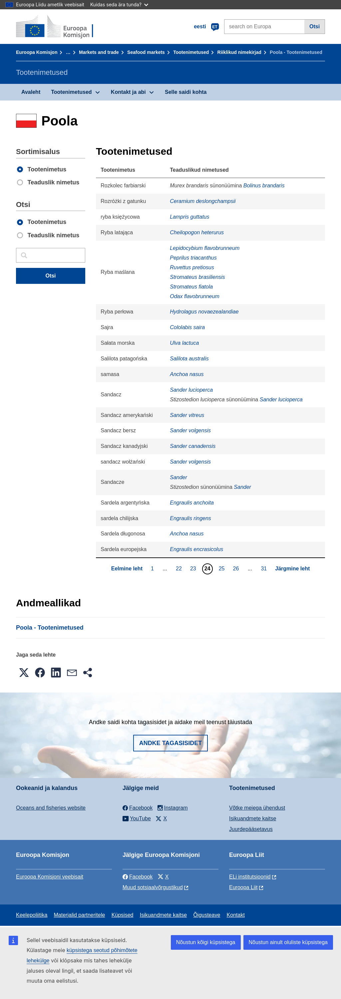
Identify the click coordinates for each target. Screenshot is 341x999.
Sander (178, 477)
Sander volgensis (190, 430)
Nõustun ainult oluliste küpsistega (288, 942)
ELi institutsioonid (250, 877)
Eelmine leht (127, 568)
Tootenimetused (191, 52)
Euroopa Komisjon (36, 52)
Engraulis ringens (190, 518)
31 (264, 568)
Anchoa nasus (186, 374)
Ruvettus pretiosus (192, 267)
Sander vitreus (187, 415)
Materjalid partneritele (79, 915)
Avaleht (30, 92)
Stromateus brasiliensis (197, 277)
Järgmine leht (292, 568)
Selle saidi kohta (185, 92)
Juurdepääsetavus (251, 829)
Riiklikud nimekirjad (239, 52)
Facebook (138, 877)
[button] (24, 672)
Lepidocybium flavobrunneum (204, 248)
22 (179, 568)
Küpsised (123, 915)
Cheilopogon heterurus (197, 232)
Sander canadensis (192, 446)
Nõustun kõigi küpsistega (205, 942)
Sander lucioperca (191, 390)
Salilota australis (189, 358)
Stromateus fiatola (191, 287)
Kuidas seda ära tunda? (119, 4)
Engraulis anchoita (192, 502)
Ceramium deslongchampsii (202, 201)
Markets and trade (99, 52)
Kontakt (236, 915)
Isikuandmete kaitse (252, 818)
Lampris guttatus (189, 217)
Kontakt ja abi (128, 92)
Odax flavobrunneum (194, 296)
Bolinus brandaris (264, 185)
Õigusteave (206, 915)
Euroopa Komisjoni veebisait (49, 877)
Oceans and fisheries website (51, 808)
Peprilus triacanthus (193, 258)
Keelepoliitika (31, 915)
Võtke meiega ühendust (257, 808)
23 (194, 568)
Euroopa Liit (243, 887)
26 (236, 568)
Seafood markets (146, 52)
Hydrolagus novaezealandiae (204, 311)
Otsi (314, 26)
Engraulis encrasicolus (196, 549)
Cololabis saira (187, 327)
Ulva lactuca (184, 343)
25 (222, 568)
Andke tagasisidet (170, 743)
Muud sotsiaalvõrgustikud (153, 887)
